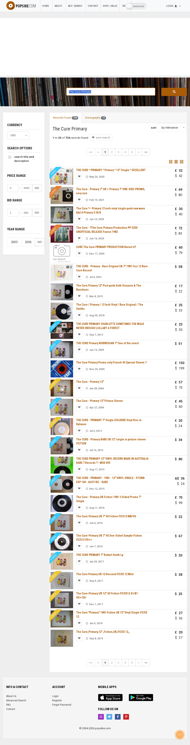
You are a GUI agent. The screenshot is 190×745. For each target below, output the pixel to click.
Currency (14, 125)
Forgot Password (61, 704)
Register (57, 700)
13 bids (53, 615)
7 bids (53, 519)
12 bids (53, 576)
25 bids (53, 192)
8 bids (53, 345)
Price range (16, 176)
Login (55, 696)
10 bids (53, 557)
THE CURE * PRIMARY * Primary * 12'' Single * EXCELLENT (111, 170)
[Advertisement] (95, 46)
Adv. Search (76, 6)
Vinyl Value (110, 6)
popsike (21, 6)
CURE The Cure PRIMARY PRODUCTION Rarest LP (106, 247)
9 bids (53, 172)
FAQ (8, 704)
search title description (24, 158)
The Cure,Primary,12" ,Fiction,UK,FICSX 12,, (103, 631)
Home (46, 6)
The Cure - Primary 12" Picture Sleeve (99, 400)
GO (37, 188)
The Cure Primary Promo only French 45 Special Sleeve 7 (111, 362)
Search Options (19, 148)
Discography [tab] (95, 118)
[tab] (113, 115)
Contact (93, 6)
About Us (11, 696)
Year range (16, 229)
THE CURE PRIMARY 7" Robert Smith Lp (99, 554)
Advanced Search (16, 700)
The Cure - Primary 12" (90, 381)
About (59, 6)
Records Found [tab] (65, 118)
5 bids (53, 326)
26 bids (53, 230)
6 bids (53, 403)
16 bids (53, 422)
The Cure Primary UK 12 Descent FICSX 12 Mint (104, 574)
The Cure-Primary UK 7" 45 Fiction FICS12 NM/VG (106, 516)
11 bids (53, 384)
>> (146, 152)
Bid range (14, 200)
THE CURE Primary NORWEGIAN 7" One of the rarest (107, 343)
